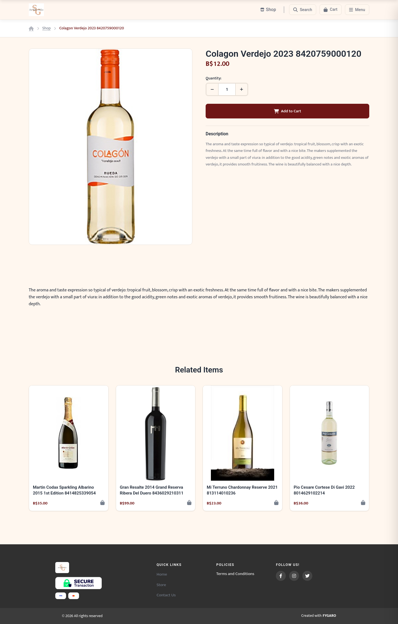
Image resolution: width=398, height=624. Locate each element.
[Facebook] (281, 576)
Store (161, 584)
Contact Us (166, 595)
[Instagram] (294, 576)
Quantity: (213, 78)
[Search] (302, 9)
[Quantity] (227, 89)
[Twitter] (307, 576)
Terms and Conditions (235, 574)
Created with (318, 616)
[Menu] (357, 9)
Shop (46, 28)
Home (161, 574)
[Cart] (330, 9)
